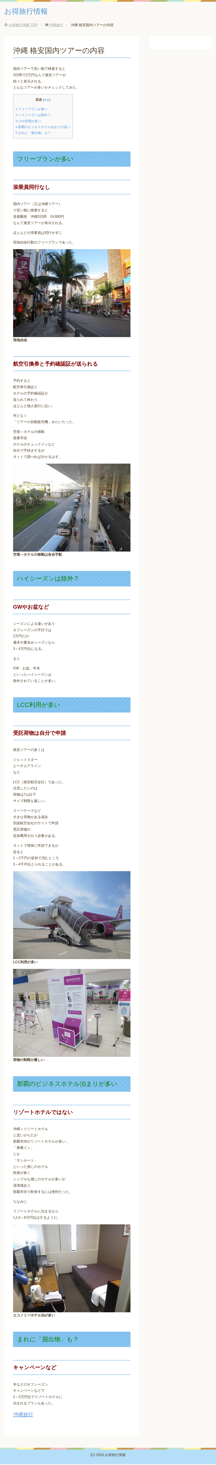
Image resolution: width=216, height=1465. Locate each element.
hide (47, 100)
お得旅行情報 (28, 11)
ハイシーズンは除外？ (33, 116)
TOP (23, 26)
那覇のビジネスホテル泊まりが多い (43, 128)
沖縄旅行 (23, 1415)
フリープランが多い (31, 110)
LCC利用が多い (28, 122)
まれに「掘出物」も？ (33, 133)
